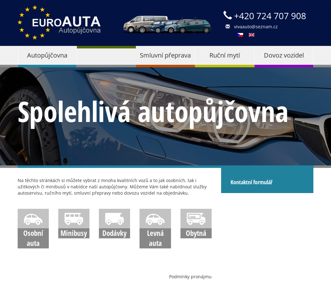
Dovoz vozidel (284, 55)
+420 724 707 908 (270, 16)
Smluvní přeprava (165, 55)
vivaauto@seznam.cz (256, 27)
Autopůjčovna (47, 55)
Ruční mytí (224, 55)
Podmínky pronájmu (190, 277)
